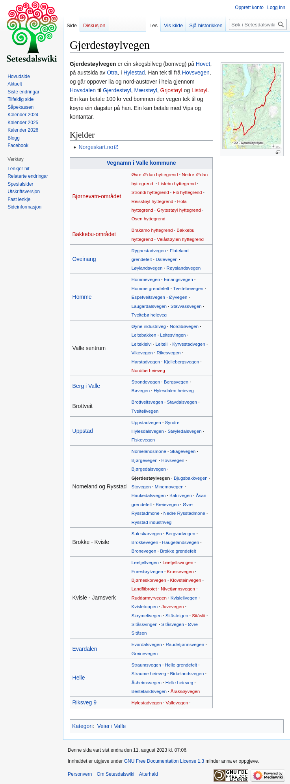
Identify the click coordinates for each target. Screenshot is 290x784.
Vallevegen (176, 702)
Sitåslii (198, 615)
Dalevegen (167, 259)
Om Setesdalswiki (115, 774)
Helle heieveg (179, 682)
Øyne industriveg (149, 326)
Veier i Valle (111, 726)
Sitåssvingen (145, 624)
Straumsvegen (146, 664)
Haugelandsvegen (180, 542)
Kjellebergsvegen (181, 361)
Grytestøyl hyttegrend (179, 209)
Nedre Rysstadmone (184, 513)
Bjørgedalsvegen (149, 468)
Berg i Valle (86, 386)
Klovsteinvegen (185, 580)
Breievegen (167, 504)
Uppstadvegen (146, 422)
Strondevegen (146, 381)
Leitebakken (144, 334)
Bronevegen (144, 550)
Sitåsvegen (172, 624)
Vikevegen (142, 352)
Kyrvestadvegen (188, 343)
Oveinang (84, 259)
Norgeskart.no (95, 147)
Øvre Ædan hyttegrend (155, 174)
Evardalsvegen (147, 644)
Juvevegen (173, 606)
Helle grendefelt (181, 664)
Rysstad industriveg (152, 522)
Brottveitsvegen (147, 401)
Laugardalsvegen (149, 306)
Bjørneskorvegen (149, 580)
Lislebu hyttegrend (177, 183)
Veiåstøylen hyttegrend (180, 239)
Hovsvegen (196, 72)
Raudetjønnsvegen (184, 644)
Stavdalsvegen (182, 401)
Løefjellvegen (145, 562)
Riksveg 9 (84, 702)
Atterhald (148, 774)
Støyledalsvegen (185, 431)
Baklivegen (180, 495)
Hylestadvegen (147, 702)
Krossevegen (180, 571)
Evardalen (84, 649)
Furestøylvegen (147, 571)
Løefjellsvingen (178, 562)
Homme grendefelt (150, 288)
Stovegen (141, 486)
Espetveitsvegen (148, 297)
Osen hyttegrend (148, 218)
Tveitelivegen (145, 410)
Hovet (203, 64)
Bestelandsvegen (149, 691)
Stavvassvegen (186, 306)
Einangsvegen (178, 279)
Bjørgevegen (145, 460)
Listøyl (199, 90)
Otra (112, 72)
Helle (78, 677)
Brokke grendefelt (178, 550)
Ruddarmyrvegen (149, 597)
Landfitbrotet (144, 588)
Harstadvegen (146, 361)
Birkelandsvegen (187, 673)
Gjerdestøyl (117, 90)
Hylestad (134, 72)
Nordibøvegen (184, 326)
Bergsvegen (176, 381)
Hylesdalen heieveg (174, 390)
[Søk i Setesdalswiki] (258, 24)
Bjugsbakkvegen (191, 477)
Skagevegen (182, 451)
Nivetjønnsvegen (178, 588)
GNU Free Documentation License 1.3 (164, 761)
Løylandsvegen (147, 267)
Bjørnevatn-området (96, 196)
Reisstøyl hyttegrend (152, 201)
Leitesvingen (173, 334)
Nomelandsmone (149, 451)
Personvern (80, 774)
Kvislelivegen (184, 597)
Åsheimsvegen (147, 682)
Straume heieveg (149, 673)
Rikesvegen (169, 352)
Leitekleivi (142, 343)
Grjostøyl (171, 90)
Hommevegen (146, 279)
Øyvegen (178, 297)
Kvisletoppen (145, 606)
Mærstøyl (145, 90)
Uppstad (82, 431)
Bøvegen (141, 390)
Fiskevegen (143, 439)
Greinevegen (145, 653)
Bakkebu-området (94, 234)
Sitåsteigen (176, 615)
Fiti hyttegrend (187, 192)
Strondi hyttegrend (150, 192)
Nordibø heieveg (148, 370)
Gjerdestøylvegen (151, 477)
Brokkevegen (145, 542)
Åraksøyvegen (185, 691)
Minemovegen (169, 486)
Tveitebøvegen (188, 288)
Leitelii (161, 343)
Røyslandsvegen (183, 267)
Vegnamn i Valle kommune (141, 163)
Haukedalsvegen (149, 495)
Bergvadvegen (180, 533)
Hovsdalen (83, 90)
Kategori (82, 726)
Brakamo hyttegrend (152, 230)
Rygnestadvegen (149, 250)
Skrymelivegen (147, 615)
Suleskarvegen (147, 533)
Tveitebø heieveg (149, 314)
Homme (82, 297)
